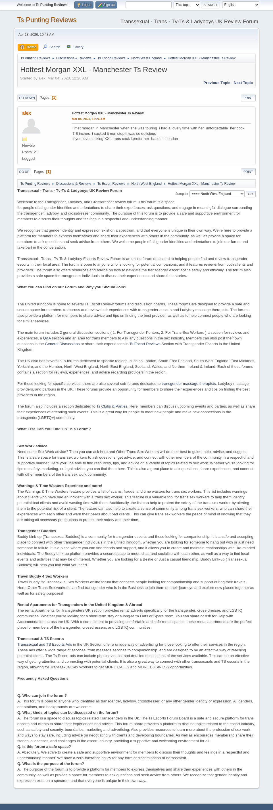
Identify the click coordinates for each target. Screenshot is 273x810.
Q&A (47, 338)
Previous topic (216, 83)
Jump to (182, 194)
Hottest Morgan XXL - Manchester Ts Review (108, 113)
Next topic (243, 83)
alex (26, 113)
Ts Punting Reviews (46, 20)
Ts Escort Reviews (145, 344)
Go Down (27, 98)
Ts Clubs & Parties (111, 406)
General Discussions (62, 344)
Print (248, 98)
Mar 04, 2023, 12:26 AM (88, 119)
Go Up (24, 171)
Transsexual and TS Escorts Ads (44, 644)
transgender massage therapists (189, 383)
